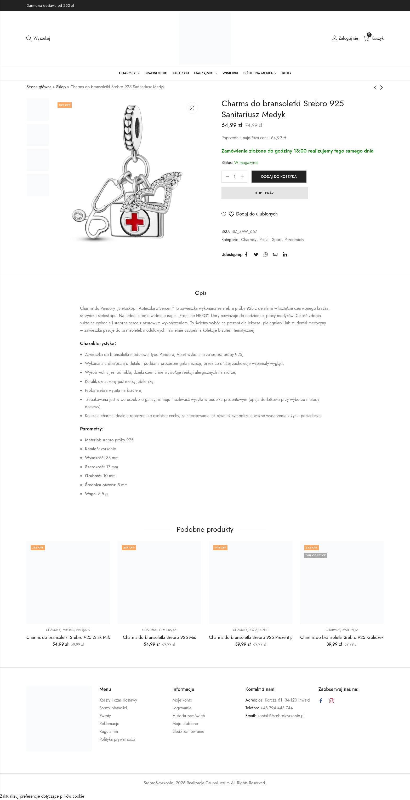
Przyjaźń (83, 630)
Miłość (68, 630)
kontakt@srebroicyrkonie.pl (281, 716)
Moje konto (182, 700)
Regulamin (108, 731)
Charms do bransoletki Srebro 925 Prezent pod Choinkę (262, 637)
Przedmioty (294, 240)
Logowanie (181, 708)
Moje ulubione (185, 724)
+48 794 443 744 (276, 708)
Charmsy (248, 240)
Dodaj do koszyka (279, 176)
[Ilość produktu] (234, 176)
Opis (201, 293)
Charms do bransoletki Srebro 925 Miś (159, 637)
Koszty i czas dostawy (118, 700)
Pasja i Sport (270, 240)
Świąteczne (259, 630)
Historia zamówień (188, 716)
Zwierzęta (350, 630)
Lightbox (192, 107)
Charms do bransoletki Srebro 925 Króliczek (342, 637)
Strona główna (39, 87)
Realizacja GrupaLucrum (208, 783)
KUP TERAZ (264, 193)
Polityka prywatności (117, 739)
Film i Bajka (167, 630)
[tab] (201, 293)
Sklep (61, 87)
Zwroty (105, 716)
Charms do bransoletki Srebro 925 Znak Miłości (71, 637)
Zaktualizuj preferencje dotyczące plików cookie (42, 796)
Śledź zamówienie (188, 731)
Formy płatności (113, 708)
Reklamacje (109, 724)
